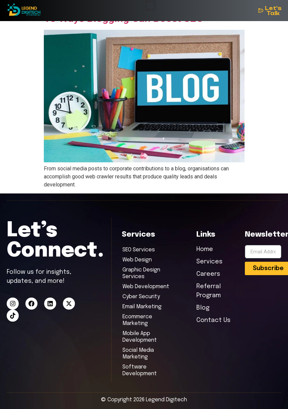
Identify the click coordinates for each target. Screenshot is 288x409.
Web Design (137, 260)
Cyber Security (141, 297)
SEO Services (138, 250)
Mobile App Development (139, 337)
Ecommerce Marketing (137, 320)
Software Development (139, 370)
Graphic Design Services (141, 273)
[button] (150, 5)
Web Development (145, 287)
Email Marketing (142, 307)
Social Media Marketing (138, 353)
